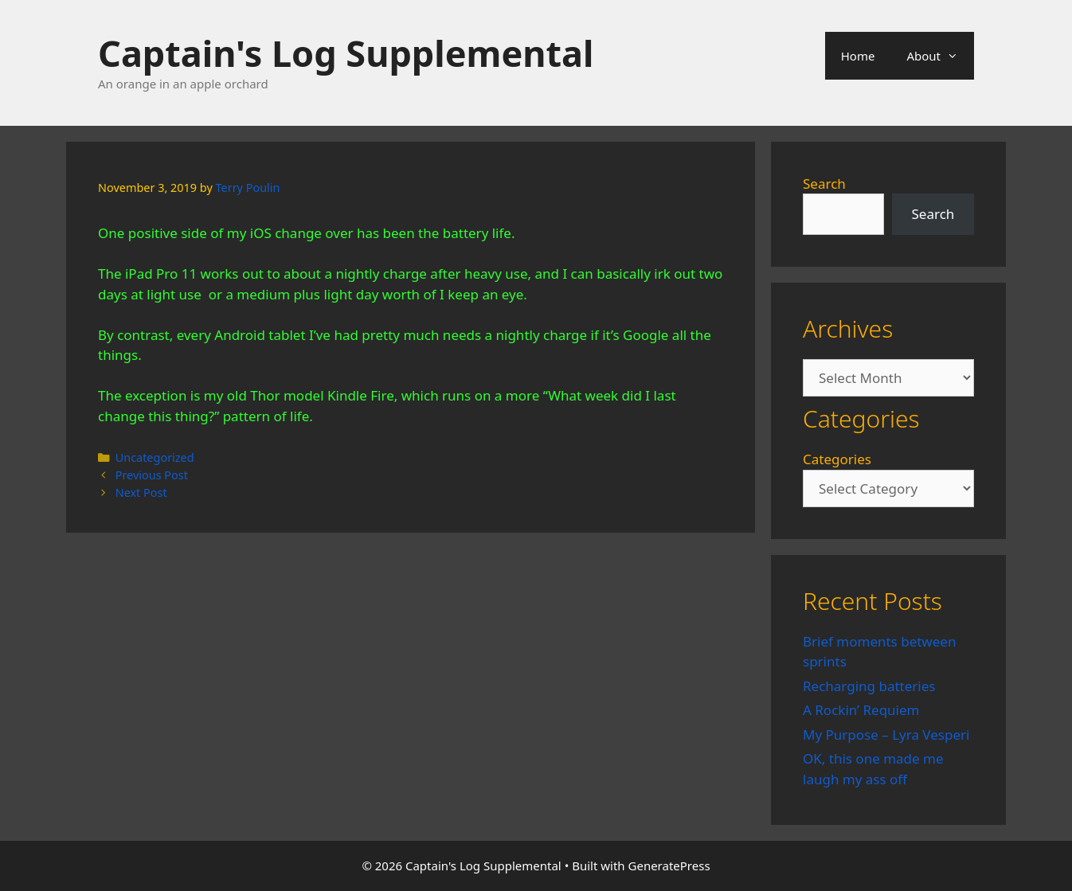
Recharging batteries (869, 686)
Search (824, 183)
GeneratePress (669, 865)
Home (858, 56)
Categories (837, 459)
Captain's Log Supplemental (345, 53)
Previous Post (151, 475)
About (940, 56)
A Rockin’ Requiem (861, 710)
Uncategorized (154, 457)
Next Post (141, 492)
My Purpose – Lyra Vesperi (886, 734)
